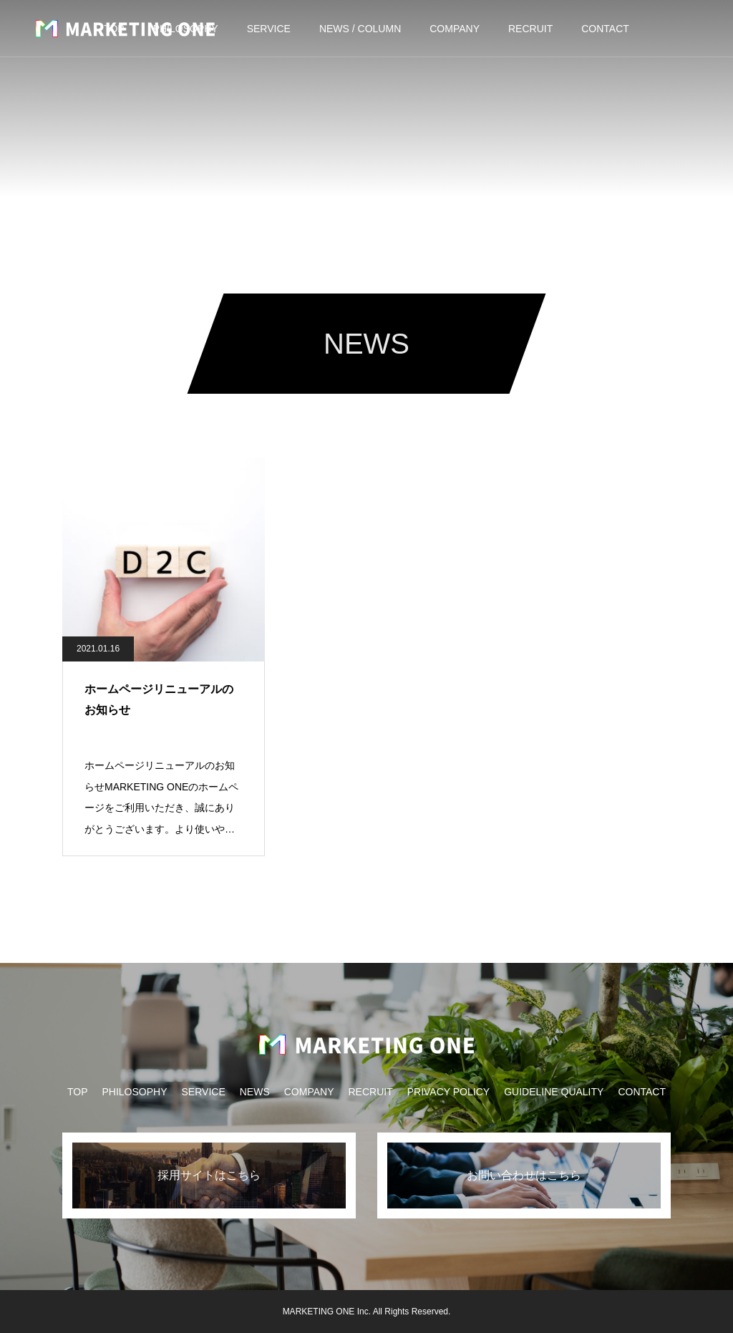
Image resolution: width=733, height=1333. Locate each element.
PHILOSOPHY (134, 1091)
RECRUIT (530, 28)
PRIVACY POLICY (448, 1091)
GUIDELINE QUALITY (553, 1091)
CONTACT (605, 28)
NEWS (255, 1091)
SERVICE (269, 28)
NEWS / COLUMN (360, 28)
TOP (77, 1091)
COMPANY (454, 28)
